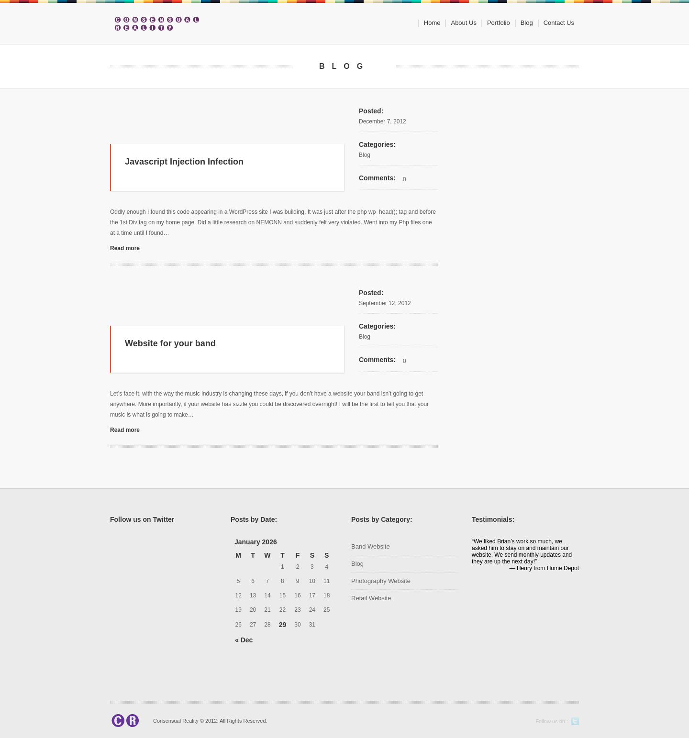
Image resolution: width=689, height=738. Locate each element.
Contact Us (559, 23)
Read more (125, 248)
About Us (463, 23)
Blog (527, 23)
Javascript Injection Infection (184, 161)
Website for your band (170, 343)
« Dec (244, 640)
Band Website (370, 546)
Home (432, 23)
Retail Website (371, 598)
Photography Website (381, 580)
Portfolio (498, 23)
